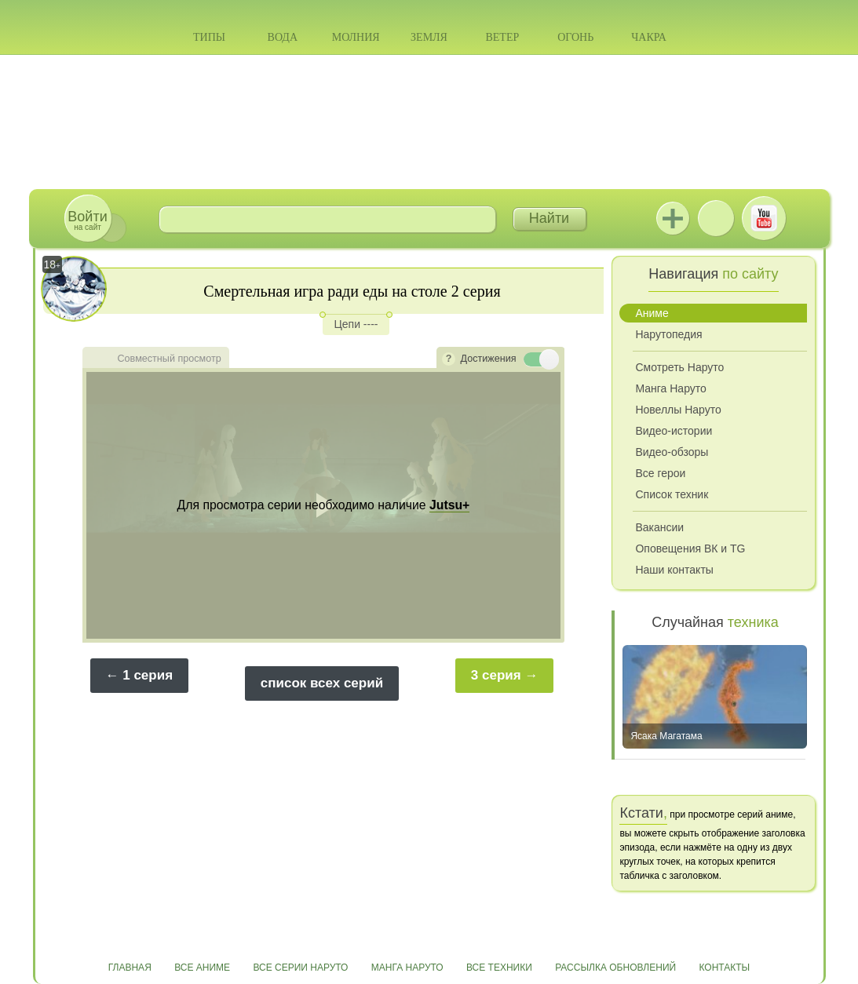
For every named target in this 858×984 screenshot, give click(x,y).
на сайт (87, 220)
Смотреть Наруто (679, 367)
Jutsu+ (672, 218)
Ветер (502, 37)
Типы (209, 37)
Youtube (764, 218)
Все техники (499, 967)
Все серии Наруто (300, 967)
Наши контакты (674, 569)
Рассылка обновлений (615, 967)
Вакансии (659, 527)
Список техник (671, 494)
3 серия (496, 675)
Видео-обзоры (671, 452)
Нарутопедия (668, 334)
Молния (356, 37)
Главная (130, 967)
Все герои (660, 473)
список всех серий (322, 683)
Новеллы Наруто (678, 409)
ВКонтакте (716, 218)
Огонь (575, 37)
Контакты (724, 967)
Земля (429, 37)
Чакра (648, 37)
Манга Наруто (670, 388)
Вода (283, 37)
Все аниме (202, 967)
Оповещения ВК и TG (690, 548)
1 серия (147, 675)
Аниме (651, 313)
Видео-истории (673, 431)
